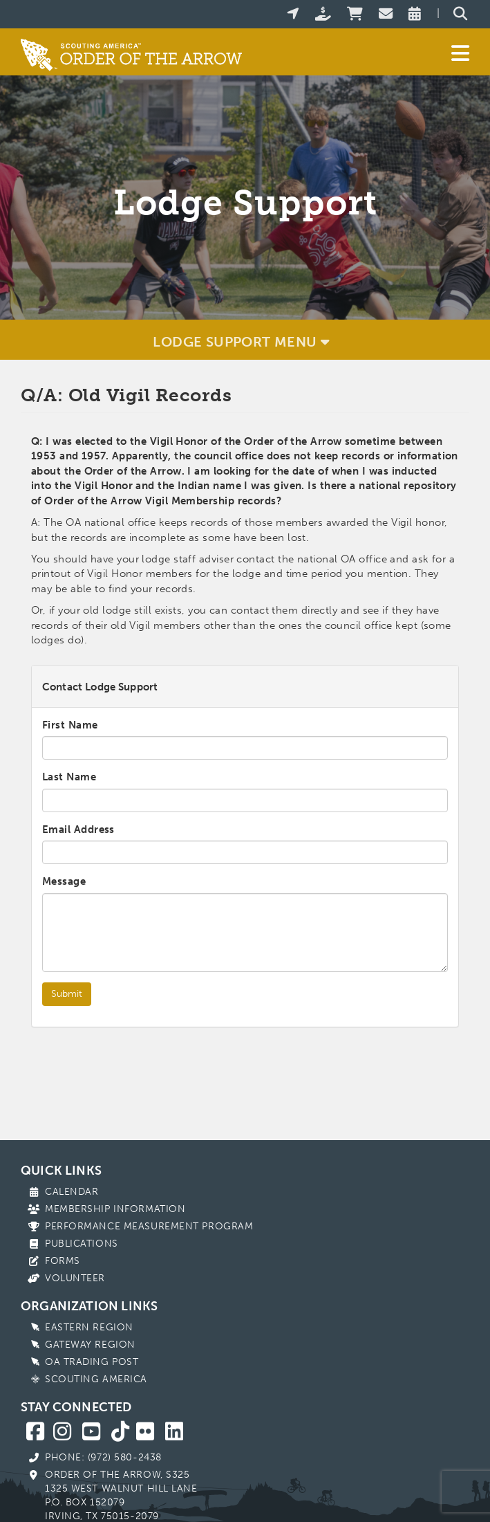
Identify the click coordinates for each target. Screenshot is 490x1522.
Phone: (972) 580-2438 (103, 1457)
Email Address (78, 829)
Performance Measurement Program (149, 1226)
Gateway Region (90, 1344)
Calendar (71, 1192)
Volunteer (75, 1278)
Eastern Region (89, 1327)
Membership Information (115, 1209)
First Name (70, 725)
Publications (81, 1243)
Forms (62, 1261)
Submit (66, 994)
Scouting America (96, 1379)
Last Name (69, 777)
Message (64, 881)
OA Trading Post (91, 1362)
